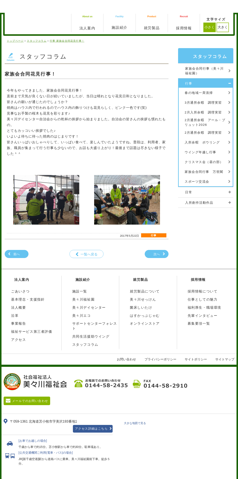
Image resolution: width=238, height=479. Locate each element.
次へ (156, 241)
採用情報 (198, 267)
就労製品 (140, 267)
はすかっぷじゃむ (145, 303)
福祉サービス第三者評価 (31, 319)
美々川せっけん (143, 286)
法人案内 (21, 267)
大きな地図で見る (135, 410)
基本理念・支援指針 (28, 286)
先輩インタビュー (203, 303)
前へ (16, 241)
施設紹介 (82, 267)
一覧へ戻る (89, 241)
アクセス (18, 327)
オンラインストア (145, 311)
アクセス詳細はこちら (91, 415)
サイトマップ (224, 346)
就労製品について (145, 278)
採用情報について (203, 278)
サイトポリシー (196, 346)
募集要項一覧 (199, 311)
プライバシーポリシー (160, 346)
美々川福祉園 (83, 286)
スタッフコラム (85, 332)
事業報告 (18, 311)
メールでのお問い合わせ (30, 388)
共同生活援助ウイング (91, 324)
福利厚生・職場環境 (204, 295)
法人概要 (18, 295)
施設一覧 (79, 278)
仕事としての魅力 (203, 286)
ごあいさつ (20, 278)
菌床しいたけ (141, 295)
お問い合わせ (126, 346)
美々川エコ (81, 303)
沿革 (14, 303)
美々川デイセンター (89, 295)
